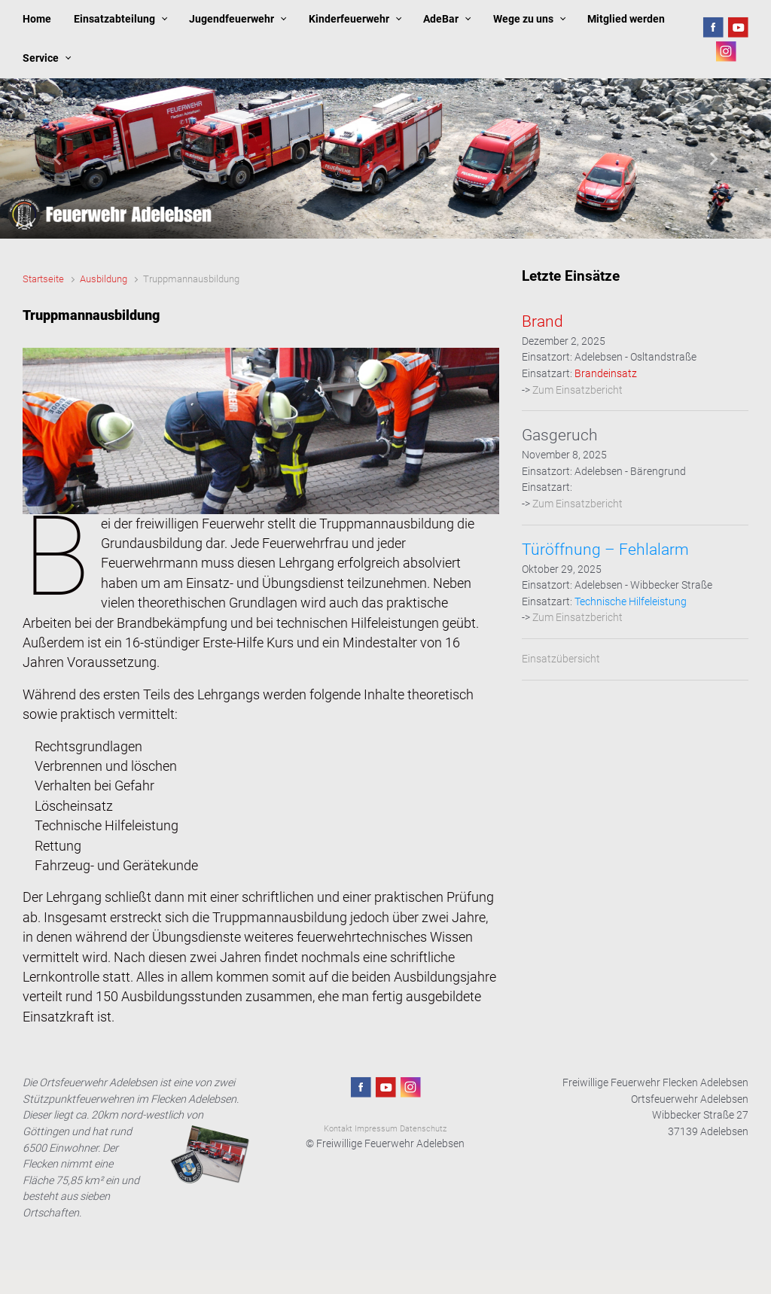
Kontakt (338, 1129)
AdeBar (441, 19)
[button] (58, 158)
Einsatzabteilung (114, 19)
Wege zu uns (523, 19)
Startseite (43, 279)
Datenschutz (423, 1129)
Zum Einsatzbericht (577, 390)
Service (41, 58)
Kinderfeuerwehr (349, 19)
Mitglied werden (626, 19)
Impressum (376, 1129)
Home (37, 19)
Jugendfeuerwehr (231, 19)
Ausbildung (103, 279)
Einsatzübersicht (561, 659)
